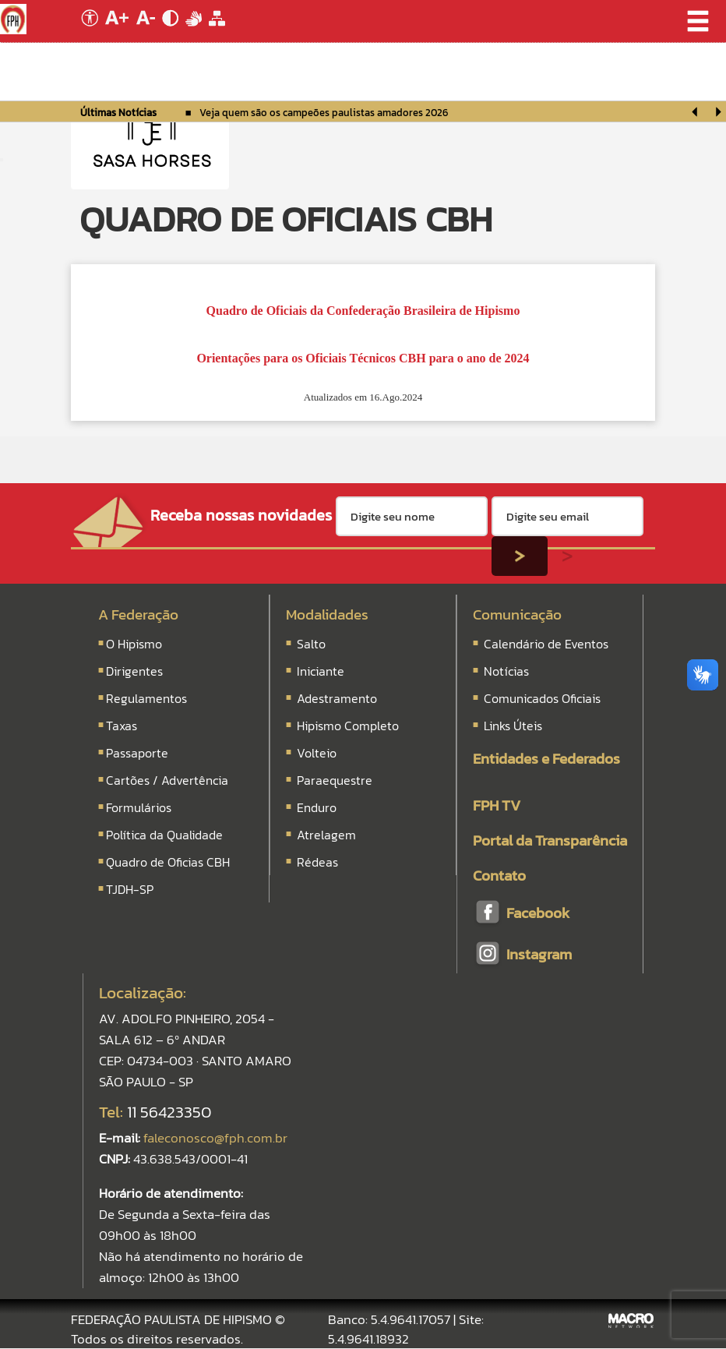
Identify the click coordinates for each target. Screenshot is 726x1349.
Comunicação (517, 614)
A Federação (138, 614)
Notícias (505, 671)
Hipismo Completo (348, 725)
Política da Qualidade (164, 834)
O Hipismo (134, 643)
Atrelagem (326, 834)
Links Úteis (511, 725)
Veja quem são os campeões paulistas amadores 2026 (323, 112)
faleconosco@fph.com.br (215, 1138)
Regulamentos (146, 698)
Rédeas (317, 862)
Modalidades (327, 614)
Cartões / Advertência (167, 780)
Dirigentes (134, 671)
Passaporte (137, 752)
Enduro (317, 807)
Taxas (121, 725)
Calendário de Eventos (544, 643)
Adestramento (337, 698)
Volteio (317, 752)
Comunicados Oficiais (541, 698)
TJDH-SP (129, 889)
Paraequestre (334, 780)
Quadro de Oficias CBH (168, 862)
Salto (311, 643)
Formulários (138, 807)
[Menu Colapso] (1, 159)
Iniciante (320, 671)
